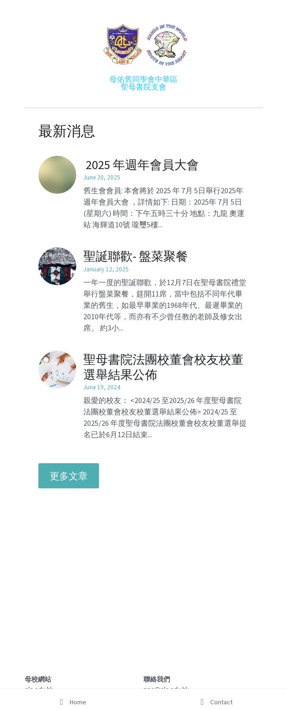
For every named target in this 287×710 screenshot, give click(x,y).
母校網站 (38, 679)
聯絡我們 (157, 679)
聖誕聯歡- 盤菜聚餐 (135, 256)
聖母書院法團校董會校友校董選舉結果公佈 (163, 366)
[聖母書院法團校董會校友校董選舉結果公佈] (57, 369)
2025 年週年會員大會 (141, 164)
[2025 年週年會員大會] (57, 175)
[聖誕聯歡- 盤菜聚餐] (57, 266)
